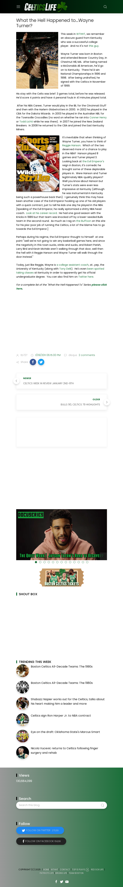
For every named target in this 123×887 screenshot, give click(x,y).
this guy (94, 46)
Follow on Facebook (43, 841)
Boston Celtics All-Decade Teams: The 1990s (62, 666)
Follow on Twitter (42, 830)
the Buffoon (83, 221)
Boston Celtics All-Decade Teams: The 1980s (62, 683)
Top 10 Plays (78, 869)
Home (46, 869)
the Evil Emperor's (93, 161)
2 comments (86, 355)
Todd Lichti (26, 121)
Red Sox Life (97, 869)
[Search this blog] (61, 805)
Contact (65, 869)
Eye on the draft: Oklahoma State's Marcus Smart (65, 732)
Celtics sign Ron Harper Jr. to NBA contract (61, 716)
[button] (33, 362)
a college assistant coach (72, 265)
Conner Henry (98, 117)
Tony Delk (65, 268)
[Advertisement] (61, 322)
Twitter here (85, 276)
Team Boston (76, 873)
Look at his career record (41, 213)
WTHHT (80, 34)
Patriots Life (47, 873)
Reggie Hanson (71, 145)
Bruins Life (61, 873)
